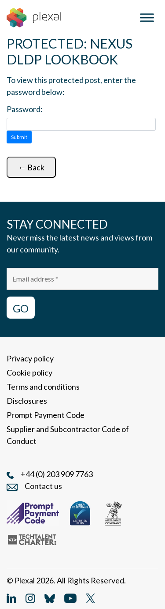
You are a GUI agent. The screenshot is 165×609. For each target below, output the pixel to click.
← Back (31, 167)
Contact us (43, 486)
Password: (25, 109)
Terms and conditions (43, 386)
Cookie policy (29, 372)
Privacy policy (30, 358)
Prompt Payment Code (45, 415)
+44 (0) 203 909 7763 (57, 474)
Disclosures (27, 401)
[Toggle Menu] (147, 17)
